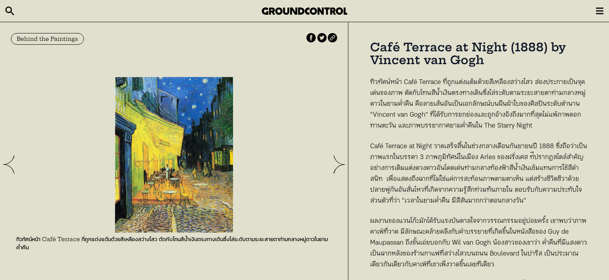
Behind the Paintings (47, 38)
